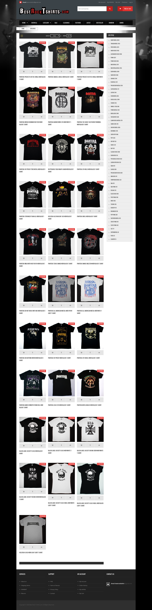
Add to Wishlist (32, 71)
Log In (131, 2)
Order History (83, 585)
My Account (102, 2)
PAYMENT (24, 589)
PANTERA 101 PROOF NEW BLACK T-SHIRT (59, 358)
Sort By (48, 36)
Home (23, 28)
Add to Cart (24, 71)
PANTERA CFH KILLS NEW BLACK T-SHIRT (88, 169)
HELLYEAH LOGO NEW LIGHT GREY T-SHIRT (31, 552)
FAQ (51, 581)
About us (23, 581)
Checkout (124, 2)
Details (41, 71)
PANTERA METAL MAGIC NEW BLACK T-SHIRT (89, 405)
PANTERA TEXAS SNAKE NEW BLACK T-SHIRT (60, 264)
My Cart (118, 2)
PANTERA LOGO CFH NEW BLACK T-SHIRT (59, 405)
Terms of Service (55, 585)
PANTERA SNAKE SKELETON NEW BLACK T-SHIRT (90, 264)
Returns (23, 593)
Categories (32, 28)
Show (64, 36)
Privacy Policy (54, 589)
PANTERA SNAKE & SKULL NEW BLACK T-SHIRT (61, 77)
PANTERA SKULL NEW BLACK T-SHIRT (87, 216)
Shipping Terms (25, 585)
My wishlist (82, 589)
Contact (52, 593)
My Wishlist (110, 2)
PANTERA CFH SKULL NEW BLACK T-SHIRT (88, 358)
